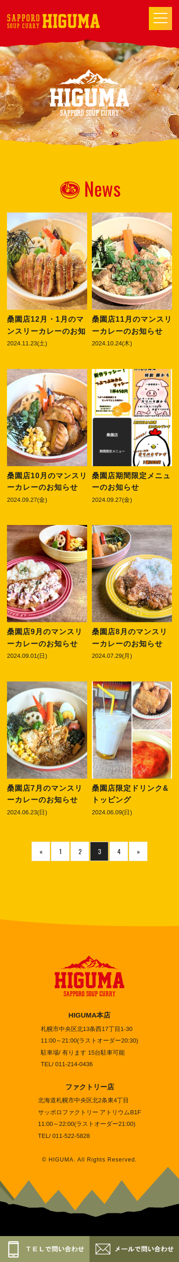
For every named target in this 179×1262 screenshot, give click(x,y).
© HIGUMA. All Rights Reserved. (89, 1159)
